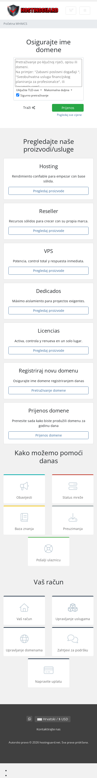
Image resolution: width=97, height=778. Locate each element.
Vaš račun (24, 611)
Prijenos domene (48, 435)
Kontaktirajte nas (48, 729)
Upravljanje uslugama (72, 611)
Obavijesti (24, 490)
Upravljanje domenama (24, 642)
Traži (29, 107)
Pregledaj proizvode (48, 191)
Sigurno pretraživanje (32, 95)
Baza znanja (24, 521)
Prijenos (68, 108)
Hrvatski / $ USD (52, 719)
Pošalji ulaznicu (48, 552)
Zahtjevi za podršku (72, 642)
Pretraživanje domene (48, 390)
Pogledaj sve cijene (69, 115)
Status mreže (72, 490)
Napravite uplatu (48, 674)
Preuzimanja (72, 521)
